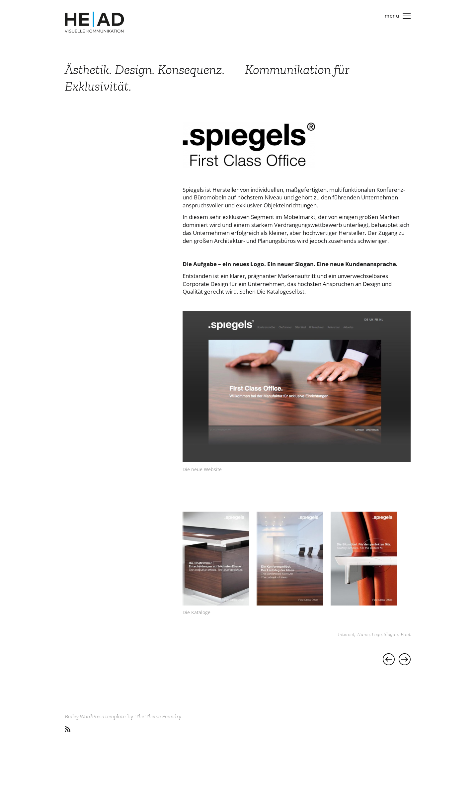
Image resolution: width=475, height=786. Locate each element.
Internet (346, 634)
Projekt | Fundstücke (389, 659)
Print (406, 634)
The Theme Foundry (158, 716)
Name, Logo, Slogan (377, 634)
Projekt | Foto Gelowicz (405, 659)
